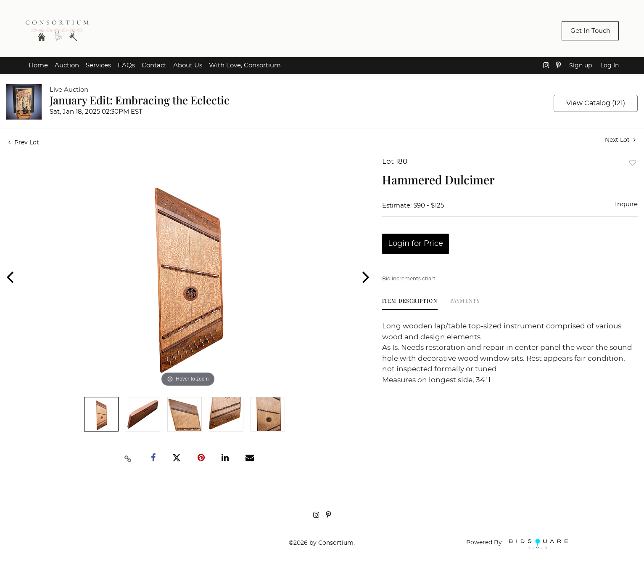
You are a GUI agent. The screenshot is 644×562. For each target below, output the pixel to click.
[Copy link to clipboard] (128, 458)
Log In (609, 66)
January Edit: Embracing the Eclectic (140, 100)
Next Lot (620, 140)
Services (98, 65)
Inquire (626, 204)
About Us (187, 65)
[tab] (410, 304)
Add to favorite (633, 163)
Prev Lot (23, 143)
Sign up (580, 66)
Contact (154, 65)
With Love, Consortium (245, 65)
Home (38, 65)
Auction (67, 65)
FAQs (126, 65)
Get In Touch (590, 31)
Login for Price (415, 244)
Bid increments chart (408, 278)
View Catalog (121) (595, 103)
